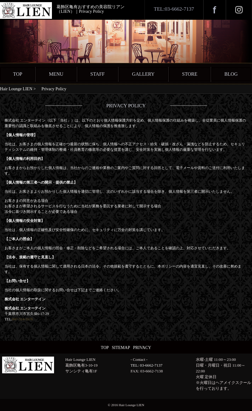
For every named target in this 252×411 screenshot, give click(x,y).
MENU (56, 74)
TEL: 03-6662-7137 (146, 365)
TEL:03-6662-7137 (174, 9)
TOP (17, 74)
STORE (189, 74)
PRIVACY (142, 347)
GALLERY (143, 74)
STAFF (97, 74)
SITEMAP (121, 347)
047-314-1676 (22, 319)
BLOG (231, 74)
